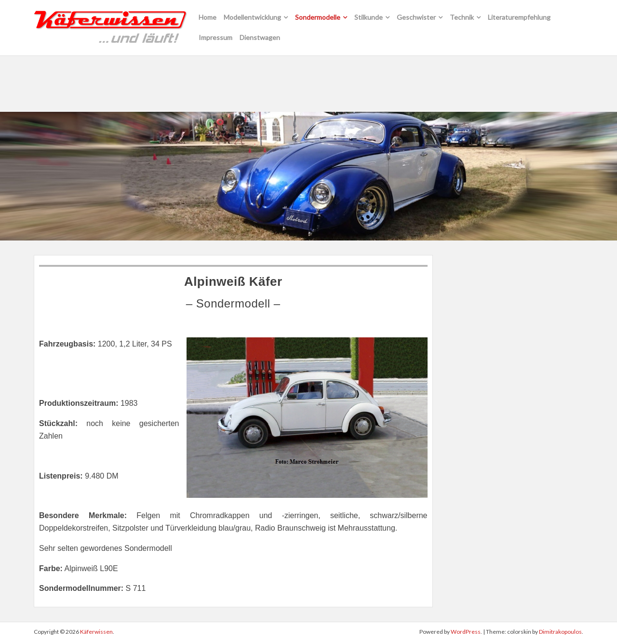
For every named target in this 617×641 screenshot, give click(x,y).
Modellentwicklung (252, 17)
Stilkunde (368, 17)
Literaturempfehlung (519, 17)
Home (207, 17)
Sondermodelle (317, 17)
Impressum (215, 37)
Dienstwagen (260, 37)
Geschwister (416, 17)
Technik (462, 17)
